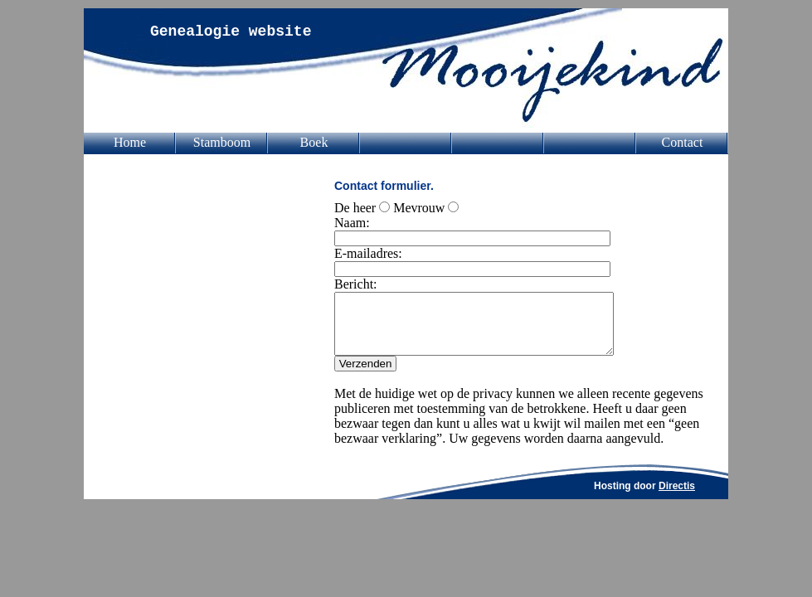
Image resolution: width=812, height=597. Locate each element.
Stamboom (221, 142)
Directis (677, 498)
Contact (682, 142)
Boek (314, 142)
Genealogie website (230, 31)
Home (130, 142)
